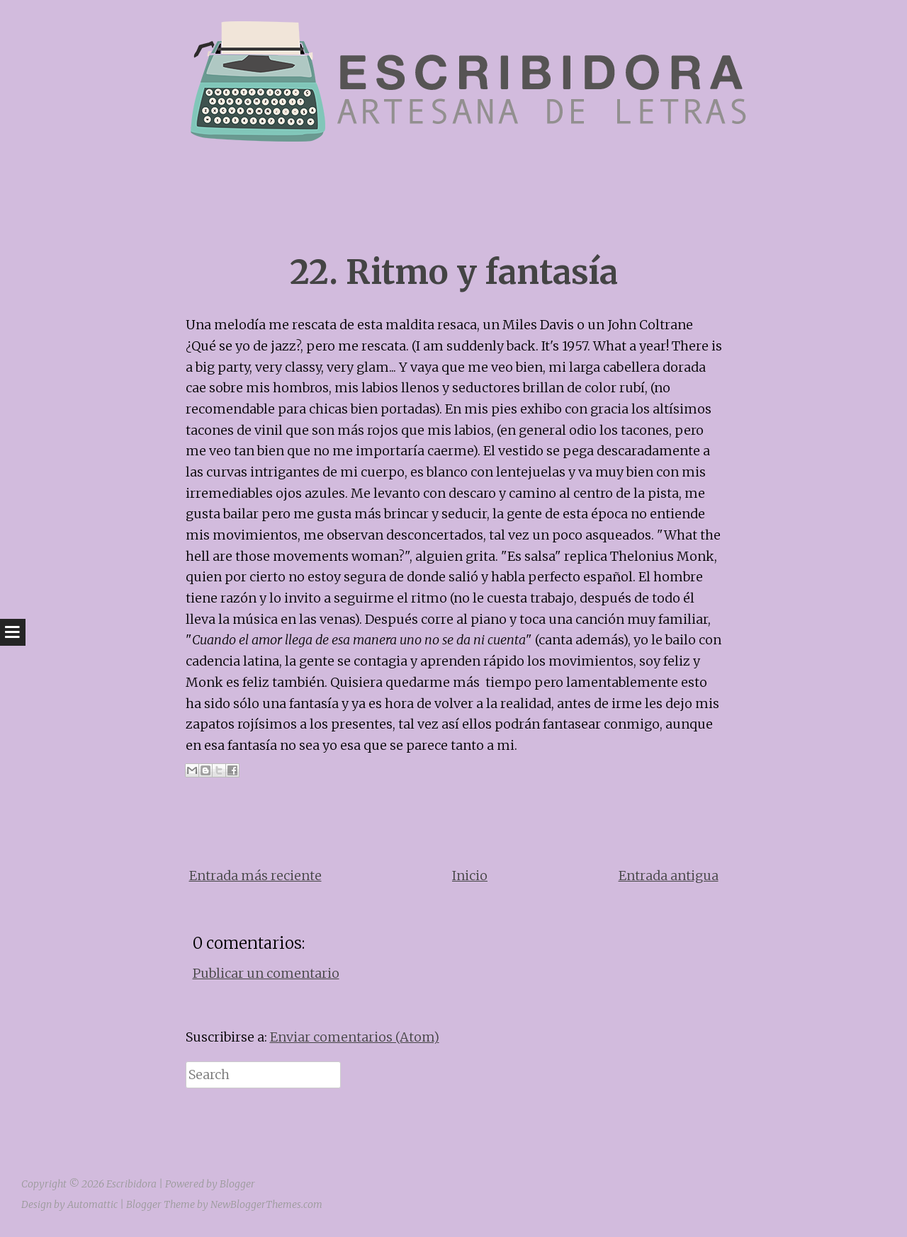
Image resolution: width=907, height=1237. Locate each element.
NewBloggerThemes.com (266, 1204)
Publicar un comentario (266, 973)
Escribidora (131, 1184)
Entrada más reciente (255, 875)
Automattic (92, 1204)
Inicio (470, 875)
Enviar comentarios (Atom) (354, 1037)
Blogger (237, 1184)
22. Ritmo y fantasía (454, 272)
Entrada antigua (669, 875)
